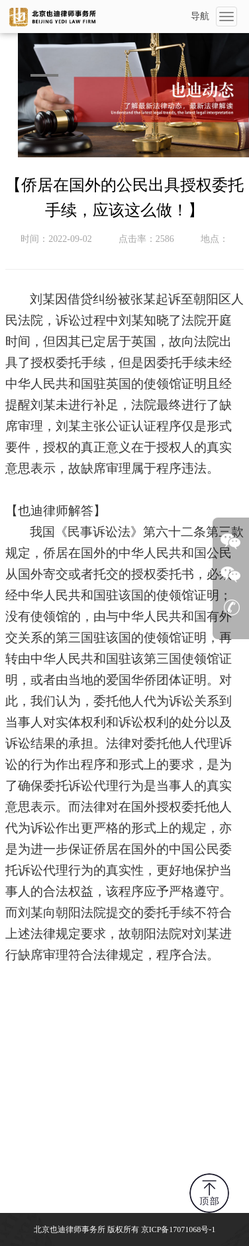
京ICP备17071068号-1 (178, 1229)
